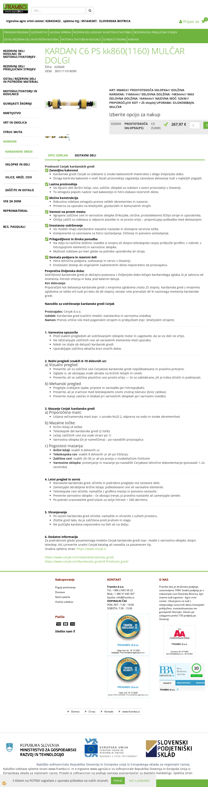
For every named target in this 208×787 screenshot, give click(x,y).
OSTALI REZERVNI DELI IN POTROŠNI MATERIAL (31, 39)
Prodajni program (16, 32)
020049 (116, 124)
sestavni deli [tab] (85, 155)
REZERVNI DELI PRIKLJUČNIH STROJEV (155, 32)
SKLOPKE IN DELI (17, 164)
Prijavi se (189, 21)
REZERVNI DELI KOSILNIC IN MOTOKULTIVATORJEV (102, 32)
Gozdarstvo (39, 32)
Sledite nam (63, 631)
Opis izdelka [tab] (58, 155)
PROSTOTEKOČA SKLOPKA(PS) (136, 126)
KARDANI (133, 39)
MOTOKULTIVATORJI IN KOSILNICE (81, 39)
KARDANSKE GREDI (19, 151)
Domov (75, 711)
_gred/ (124, 561)
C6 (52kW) (155, 126)
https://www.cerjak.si (91, 549)
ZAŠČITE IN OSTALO (19, 190)
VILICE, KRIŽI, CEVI (18, 177)
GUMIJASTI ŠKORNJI (114, 39)
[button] (94, 104)
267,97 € (178, 124)
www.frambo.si (131, 711)
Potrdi (118, 781)
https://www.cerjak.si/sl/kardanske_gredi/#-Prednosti (82, 561)
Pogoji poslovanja (65, 587)
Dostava (60, 592)
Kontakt (108, 711)
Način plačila (62, 597)
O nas (92, 711)
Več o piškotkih (139, 781)
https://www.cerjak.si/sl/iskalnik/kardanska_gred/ (79, 557)
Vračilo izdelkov (64, 602)
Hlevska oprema (60, 32)
